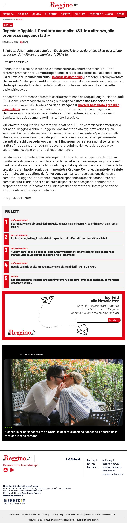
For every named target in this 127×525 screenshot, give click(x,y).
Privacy (46, 514)
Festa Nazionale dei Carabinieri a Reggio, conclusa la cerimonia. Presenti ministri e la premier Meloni (65, 225)
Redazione (14, 514)
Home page (8, 19)
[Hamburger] (4, 6)
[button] (121, 21)
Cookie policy (57, 514)
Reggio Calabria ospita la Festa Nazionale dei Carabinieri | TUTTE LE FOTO (53, 266)
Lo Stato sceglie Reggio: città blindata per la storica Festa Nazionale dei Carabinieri (59, 238)
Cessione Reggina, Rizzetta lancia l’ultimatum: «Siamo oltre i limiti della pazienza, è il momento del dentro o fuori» (65, 281)
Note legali (70, 514)
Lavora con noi (108, 514)
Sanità (19, 19)
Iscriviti (114, 320)
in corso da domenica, (68, 77)
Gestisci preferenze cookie (88, 514)
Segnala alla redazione (30, 514)
